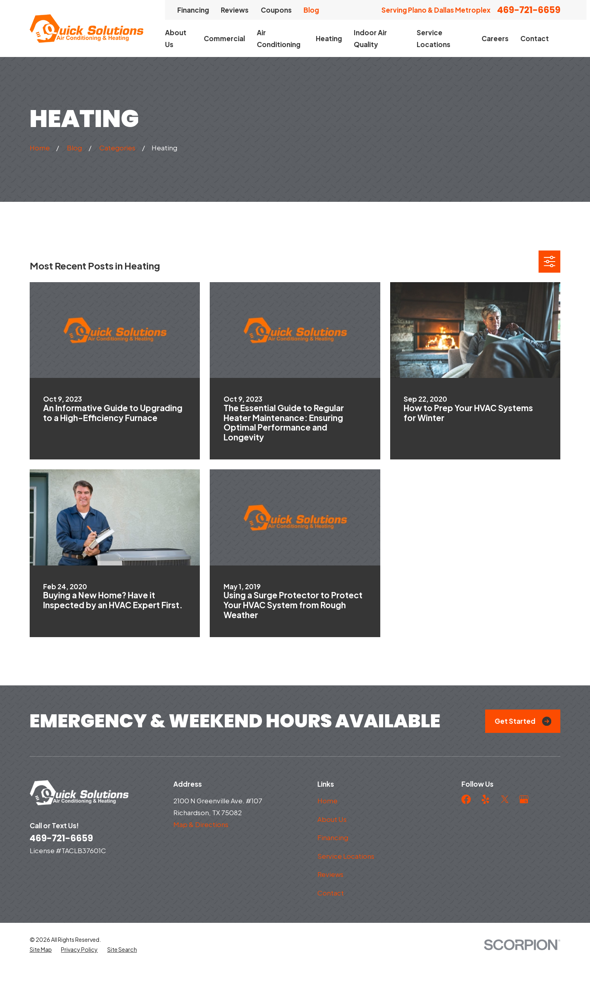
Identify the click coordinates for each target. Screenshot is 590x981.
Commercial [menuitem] (224, 38)
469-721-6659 (529, 10)
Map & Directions (200, 824)
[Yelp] (485, 799)
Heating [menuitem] (329, 38)
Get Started (523, 721)
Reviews (235, 10)
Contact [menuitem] (534, 38)
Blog (311, 10)
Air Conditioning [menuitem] (278, 38)
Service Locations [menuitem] (433, 38)
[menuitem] (41, 964)
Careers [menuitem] (495, 38)
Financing (193, 10)
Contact (330, 892)
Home (327, 800)
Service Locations (345, 856)
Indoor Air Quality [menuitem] (370, 38)
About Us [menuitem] (175, 38)
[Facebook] (466, 799)
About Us (332, 819)
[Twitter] (505, 799)
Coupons (276, 10)
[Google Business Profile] (524, 799)
